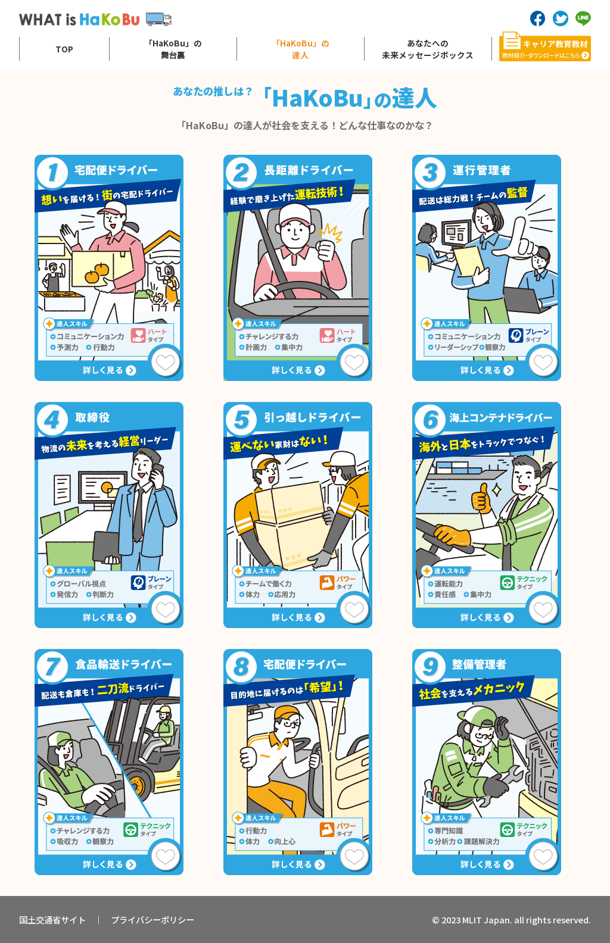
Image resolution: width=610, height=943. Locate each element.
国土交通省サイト (52, 919)
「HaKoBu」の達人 (300, 49)
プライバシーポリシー (152, 919)
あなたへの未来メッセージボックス (428, 49)
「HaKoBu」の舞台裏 (173, 49)
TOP (64, 49)
